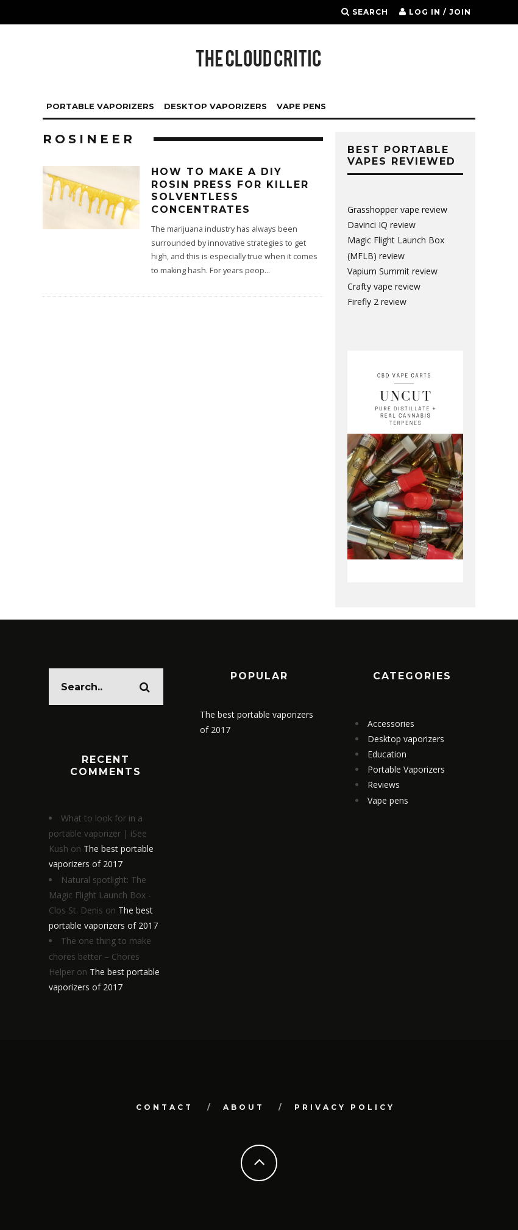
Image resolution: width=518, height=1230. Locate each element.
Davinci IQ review (381, 225)
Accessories (390, 723)
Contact (164, 1107)
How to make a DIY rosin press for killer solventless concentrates (230, 190)
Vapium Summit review (392, 271)
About (243, 1107)
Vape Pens (301, 106)
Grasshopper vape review (397, 209)
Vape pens (387, 800)
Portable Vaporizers (100, 106)
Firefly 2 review (376, 301)
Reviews (383, 784)
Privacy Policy (344, 1107)
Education (386, 754)
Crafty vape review (383, 286)
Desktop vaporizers (215, 106)
